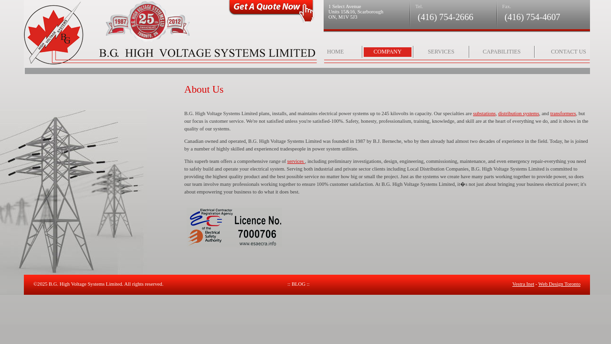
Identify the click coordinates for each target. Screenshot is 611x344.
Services (441, 51)
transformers (563, 113)
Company (388, 51)
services (296, 161)
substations (484, 113)
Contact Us (568, 51)
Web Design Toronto (559, 284)
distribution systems (518, 113)
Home (335, 51)
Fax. (506, 6)
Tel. (419, 6)
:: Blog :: (298, 284)
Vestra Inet (523, 284)
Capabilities (502, 51)
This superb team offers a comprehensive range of (235, 161)
